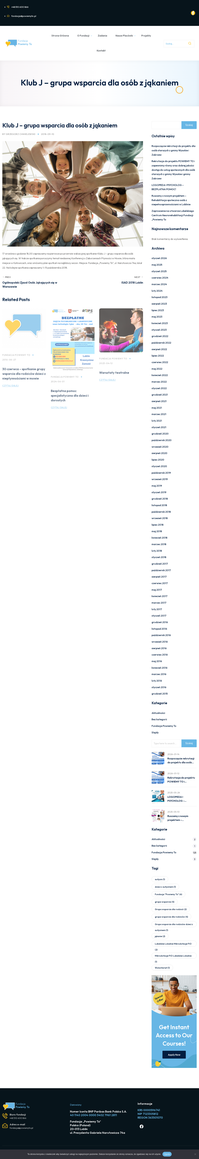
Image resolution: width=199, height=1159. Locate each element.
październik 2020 (161, 440)
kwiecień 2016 (159, 667)
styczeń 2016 (159, 687)
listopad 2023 (159, 297)
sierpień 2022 (159, 349)
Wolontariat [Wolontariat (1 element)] (162, 967)
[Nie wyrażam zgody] (195, 1154)
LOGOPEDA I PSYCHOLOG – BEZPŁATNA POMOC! (180, 799)
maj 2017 (157, 589)
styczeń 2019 (159, 492)
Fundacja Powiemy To (164, 725)
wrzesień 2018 (160, 518)
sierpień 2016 (159, 648)
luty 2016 (157, 680)
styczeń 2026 (159, 258)
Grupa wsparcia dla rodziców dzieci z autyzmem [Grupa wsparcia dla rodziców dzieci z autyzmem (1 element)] (174, 925)
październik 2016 (161, 635)
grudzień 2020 (160, 433)
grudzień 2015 (160, 693)
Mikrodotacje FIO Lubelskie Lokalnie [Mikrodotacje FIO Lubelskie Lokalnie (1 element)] (173, 956)
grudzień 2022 (160, 336)
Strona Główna (60, 35)
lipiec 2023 (158, 310)
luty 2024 (157, 290)
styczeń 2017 (159, 615)
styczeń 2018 (159, 557)
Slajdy (155, 732)
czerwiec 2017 (160, 583)
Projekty (146, 35)
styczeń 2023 (159, 329)
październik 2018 (161, 511)
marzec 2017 (159, 602)
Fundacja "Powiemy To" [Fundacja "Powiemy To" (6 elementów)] (168, 894)
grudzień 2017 (160, 563)
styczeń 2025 (159, 271)
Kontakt (101, 50)
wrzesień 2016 (160, 641)
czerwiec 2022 (160, 362)
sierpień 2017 (159, 576)
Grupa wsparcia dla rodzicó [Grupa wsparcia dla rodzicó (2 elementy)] (171, 909)
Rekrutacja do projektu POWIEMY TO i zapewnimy (181, 780)
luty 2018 (157, 550)
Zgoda (167, 1154)
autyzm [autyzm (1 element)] (160, 879)
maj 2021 (157, 407)
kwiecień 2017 (159, 596)
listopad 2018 (159, 505)
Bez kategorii (159, 719)
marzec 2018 (159, 544)
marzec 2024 (159, 284)
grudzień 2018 (160, 498)
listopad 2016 (159, 628)
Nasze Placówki (126, 35)
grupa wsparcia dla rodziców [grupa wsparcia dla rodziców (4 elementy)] (171, 916)
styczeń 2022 (159, 388)
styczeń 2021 (159, 427)
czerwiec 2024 (160, 277)
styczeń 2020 (159, 466)
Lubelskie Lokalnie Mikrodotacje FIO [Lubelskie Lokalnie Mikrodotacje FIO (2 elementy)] (173, 944)
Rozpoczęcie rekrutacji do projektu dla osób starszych (180, 761)
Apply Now (174, 1054)
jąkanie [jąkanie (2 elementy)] (160, 936)
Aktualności (158, 712)
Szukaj (189, 125)
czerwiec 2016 (160, 654)
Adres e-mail (17, 1124)
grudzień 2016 (160, 622)
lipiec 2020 (158, 459)
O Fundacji (84, 35)
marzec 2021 (159, 414)
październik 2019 (161, 472)
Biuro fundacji (18, 1114)
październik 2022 (161, 342)
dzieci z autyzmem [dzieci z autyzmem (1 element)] (165, 886)
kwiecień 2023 (160, 323)
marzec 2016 (159, 674)
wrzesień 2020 (160, 446)
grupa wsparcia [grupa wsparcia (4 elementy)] (164, 901)
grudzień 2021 (160, 394)
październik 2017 (161, 570)
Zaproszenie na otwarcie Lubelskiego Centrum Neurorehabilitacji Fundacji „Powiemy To (173, 215)
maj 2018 (157, 531)
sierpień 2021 (159, 401)
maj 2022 (157, 368)
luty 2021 (157, 420)
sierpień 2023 (159, 303)
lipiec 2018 (157, 524)
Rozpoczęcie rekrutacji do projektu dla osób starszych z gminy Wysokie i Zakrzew (173, 150)
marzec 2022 (159, 381)
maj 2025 (157, 264)
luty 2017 (157, 609)
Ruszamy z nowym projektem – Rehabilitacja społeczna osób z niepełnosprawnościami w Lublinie (171, 200)
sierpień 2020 (159, 453)
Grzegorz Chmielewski (20, 134)
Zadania (102, 35)
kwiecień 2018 (159, 537)
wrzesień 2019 (160, 479)
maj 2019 (157, 485)
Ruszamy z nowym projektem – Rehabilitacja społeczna (181, 818)
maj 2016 (157, 661)
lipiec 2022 (158, 355)
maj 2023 (157, 316)
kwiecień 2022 (160, 375)
